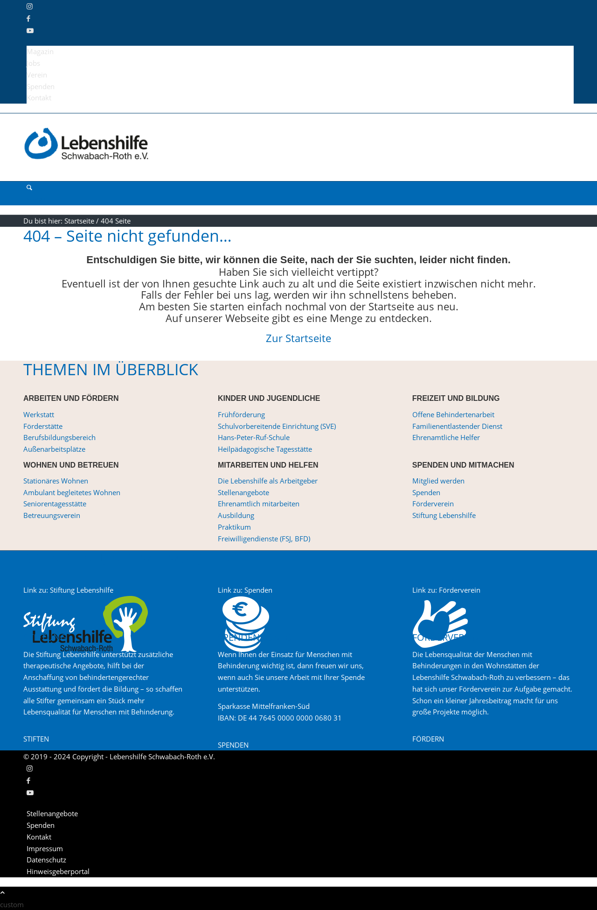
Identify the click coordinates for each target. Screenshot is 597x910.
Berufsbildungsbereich (59, 437)
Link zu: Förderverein (446, 590)
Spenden (41, 86)
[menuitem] (300, 51)
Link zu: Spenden (245, 590)
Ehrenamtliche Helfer (446, 437)
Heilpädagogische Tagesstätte (265, 449)
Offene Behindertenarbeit (453, 414)
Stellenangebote (243, 492)
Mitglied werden (438, 480)
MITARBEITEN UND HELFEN (268, 465)
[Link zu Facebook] (28, 18)
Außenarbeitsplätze (54, 449)
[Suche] (29, 187)
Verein (37, 74)
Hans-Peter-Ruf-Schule (254, 437)
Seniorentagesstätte (54, 503)
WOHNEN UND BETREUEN (70, 465)
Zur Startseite (298, 338)
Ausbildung (236, 515)
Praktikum (234, 527)
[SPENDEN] (233, 744)
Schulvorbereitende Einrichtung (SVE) (277, 426)
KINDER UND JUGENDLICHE (269, 398)
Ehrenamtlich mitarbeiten (258, 503)
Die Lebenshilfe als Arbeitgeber (268, 480)
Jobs (33, 63)
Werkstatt (38, 414)
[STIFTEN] (36, 738)
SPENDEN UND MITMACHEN (463, 465)
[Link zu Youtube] (30, 30)
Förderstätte (42, 426)
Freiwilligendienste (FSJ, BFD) (264, 538)
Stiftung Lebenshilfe (444, 515)
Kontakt (39, 97)
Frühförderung (241, 414)
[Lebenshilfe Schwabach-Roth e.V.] (93, 175)
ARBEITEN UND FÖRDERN (70, 398)
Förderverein (433, 503)
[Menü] (36, 199)
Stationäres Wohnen (55, 480)
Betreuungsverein (51, 515)
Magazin (40, 51)
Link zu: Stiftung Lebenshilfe (68, 590)
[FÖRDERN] (428, 738)
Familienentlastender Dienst (457, 426)
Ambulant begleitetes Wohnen (71, 492)
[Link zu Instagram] (30, 6)
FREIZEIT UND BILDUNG (456, 398)
